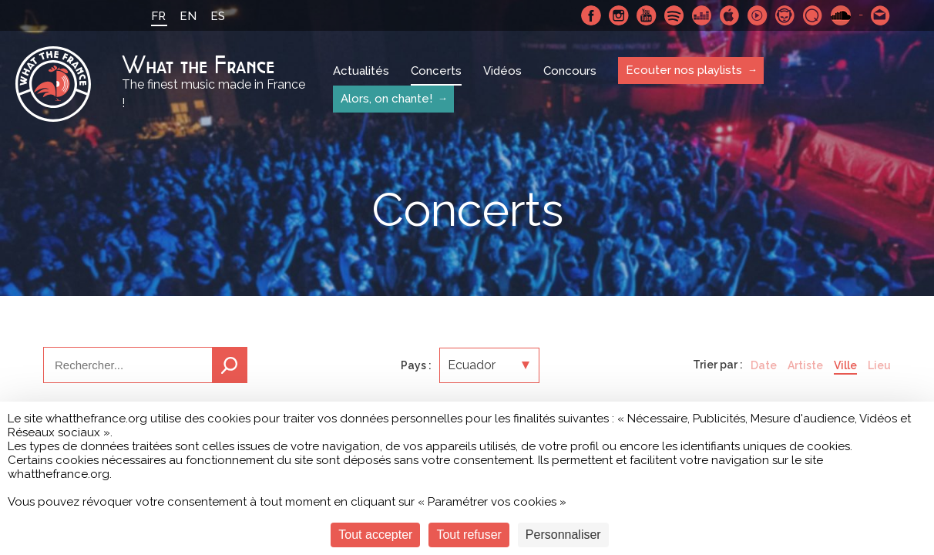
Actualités (361, 71)
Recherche (229, 365)
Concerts (436, 71)
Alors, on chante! (386, 99)
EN (188, 16)
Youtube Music (758, 15)
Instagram (619, 15)
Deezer (702, 15)
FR (158, 16)
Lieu (879, 365)
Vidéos (502, 71)
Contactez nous (881, 15)
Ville (845, 365)
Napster (785, 15)
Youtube (647, 15)
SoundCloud (841, 15)
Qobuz (813, 15)
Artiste (805, 365)
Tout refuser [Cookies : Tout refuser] (468, 534)
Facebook (591, 15)
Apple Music (730, 15)
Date (764, 365)
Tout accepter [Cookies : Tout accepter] (375, 534)
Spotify (674, 15)
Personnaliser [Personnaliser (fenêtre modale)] (563, 534)
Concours (569, 71)
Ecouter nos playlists (684, 70)
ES (217, 16)
